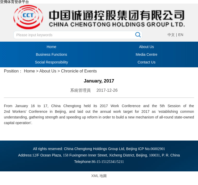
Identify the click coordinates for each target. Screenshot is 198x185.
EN (180, 35)
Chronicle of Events (79, 71)
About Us (146, 47)
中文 (171, 35)
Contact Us (146, 62)
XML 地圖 (99, 176)
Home (51, 47)
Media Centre (146, 54)
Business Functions (51, 54)
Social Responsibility (51, 62)
